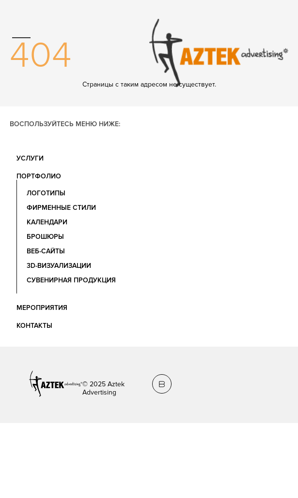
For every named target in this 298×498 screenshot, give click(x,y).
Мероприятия (41, 308)
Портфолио (38, 176)
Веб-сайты (46, 251)
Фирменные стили (61, 208)
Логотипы (46, 193)
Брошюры (45, 237)
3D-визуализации (59, 266)
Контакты (34, 326)
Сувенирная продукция (71, 280)
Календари (47, 222)
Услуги (30, 158)
